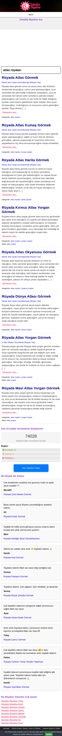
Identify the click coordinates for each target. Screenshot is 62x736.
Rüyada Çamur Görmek (15, 640)
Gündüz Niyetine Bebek (13, 714)
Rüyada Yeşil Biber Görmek (16, 687)
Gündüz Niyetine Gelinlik (13, 717)
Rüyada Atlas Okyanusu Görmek (29, 252)
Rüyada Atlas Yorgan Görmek (26, 337)
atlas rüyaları (15, 117)
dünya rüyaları (26, 330)
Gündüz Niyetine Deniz (12, 710)
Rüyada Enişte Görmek (14, 516)
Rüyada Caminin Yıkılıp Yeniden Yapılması (23, 662)
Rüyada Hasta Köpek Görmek (17, 617)
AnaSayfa (6, 728)
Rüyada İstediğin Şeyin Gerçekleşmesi (21, 538)
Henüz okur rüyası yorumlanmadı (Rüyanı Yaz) (21, 82)
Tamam (48, 734)
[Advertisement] (31, 47)
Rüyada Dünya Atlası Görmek (26, 296)
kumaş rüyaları (26, 152)
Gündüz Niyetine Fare (12, 723)
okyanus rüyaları (27, 288)
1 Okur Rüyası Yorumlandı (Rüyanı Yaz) (18, 342)
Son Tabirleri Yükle (31, 468)
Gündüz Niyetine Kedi (12, 704)
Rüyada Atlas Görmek (20, 77)
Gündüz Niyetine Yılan (12, 701)
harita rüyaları (26, 200)
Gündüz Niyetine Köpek (13, 707)
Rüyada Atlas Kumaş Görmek (26, 125)
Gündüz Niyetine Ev (11, 720)
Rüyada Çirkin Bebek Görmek (17, 494)
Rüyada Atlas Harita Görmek (25, 160)
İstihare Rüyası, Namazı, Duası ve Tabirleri (26, 728)
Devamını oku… (10, 112)
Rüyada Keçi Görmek (13, 557)
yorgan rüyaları (26, 241)
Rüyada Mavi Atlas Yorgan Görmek (31, 388)
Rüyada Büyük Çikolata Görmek (18, 595)
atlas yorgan (11, 244)
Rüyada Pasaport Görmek (16, 576)
